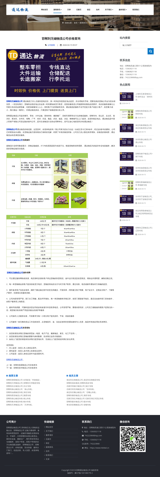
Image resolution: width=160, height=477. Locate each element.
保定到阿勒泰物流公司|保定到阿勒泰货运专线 (144, 207)
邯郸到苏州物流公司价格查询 (25, 368)
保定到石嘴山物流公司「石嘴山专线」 (82, 392)
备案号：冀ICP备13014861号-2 (80, 473)
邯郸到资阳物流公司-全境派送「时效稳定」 (23, 380)
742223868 (95, 443)
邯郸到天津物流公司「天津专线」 (19, 404)
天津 (68, 9)
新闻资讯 (57, 9)
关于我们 (109, 9)
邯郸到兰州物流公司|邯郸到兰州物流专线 (23, 383)
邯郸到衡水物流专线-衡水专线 (18, 401)
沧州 (97, 9)
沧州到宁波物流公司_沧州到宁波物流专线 (144, 191)
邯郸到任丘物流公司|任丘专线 (18, 386)
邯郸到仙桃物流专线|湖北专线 (18, 392)
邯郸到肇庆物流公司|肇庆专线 (79, 395)
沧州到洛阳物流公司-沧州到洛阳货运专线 (143, 163)
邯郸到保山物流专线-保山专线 (18, 398)
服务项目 (123, 9)
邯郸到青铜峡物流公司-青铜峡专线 (143, 177)
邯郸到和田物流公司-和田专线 (143, 106)
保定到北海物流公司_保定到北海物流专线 (83, 380)
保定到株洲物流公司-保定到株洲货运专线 (143, 120)
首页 (76, 22)
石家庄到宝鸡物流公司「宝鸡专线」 (81, 389)
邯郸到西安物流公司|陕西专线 (18, 395)
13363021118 (131, 65)
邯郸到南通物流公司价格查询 (25, 365)
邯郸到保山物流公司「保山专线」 (19, 389)
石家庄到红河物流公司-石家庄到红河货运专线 (85, 398)
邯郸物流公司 (11, 129)
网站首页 (44, 9)
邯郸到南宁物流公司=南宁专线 (144, 148)
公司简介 (11, 421)
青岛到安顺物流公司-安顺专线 (79, 404)
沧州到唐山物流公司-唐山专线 (143, 134)
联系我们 (135, 9)
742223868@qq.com (93, 435)
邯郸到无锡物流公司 (14, 101)
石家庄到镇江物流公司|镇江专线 (80, 386)
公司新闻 (92, 22)
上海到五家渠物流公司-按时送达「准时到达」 (143, 90)
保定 (88, 9)
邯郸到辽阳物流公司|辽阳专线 (144, 223)
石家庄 (78, 9)
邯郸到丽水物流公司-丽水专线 (79, 401)
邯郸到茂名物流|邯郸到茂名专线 (80, 383)
